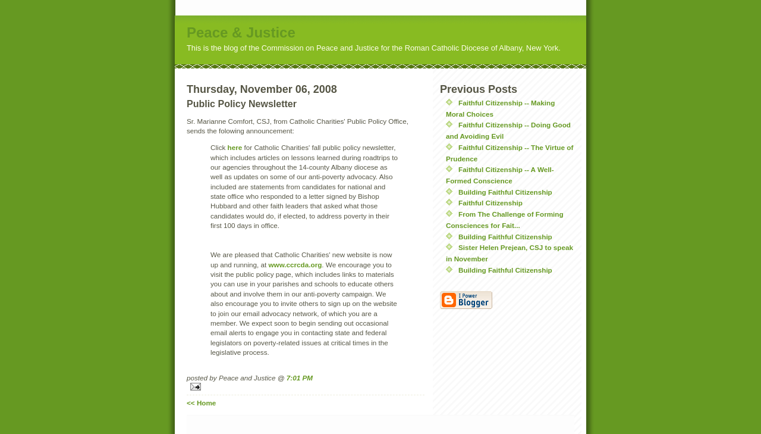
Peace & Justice (241, 32)
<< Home (201, 403)
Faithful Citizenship (490, 203)
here (235, 147)
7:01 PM (300, 378)
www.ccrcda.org (295, 264)
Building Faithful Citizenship (505, 192)
